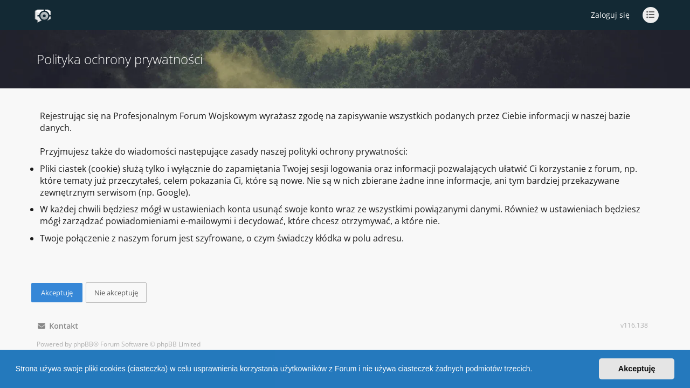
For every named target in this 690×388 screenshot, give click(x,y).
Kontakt (58, 326)
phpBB (83, 344)
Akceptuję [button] (637, 368)
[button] (535, 370)
